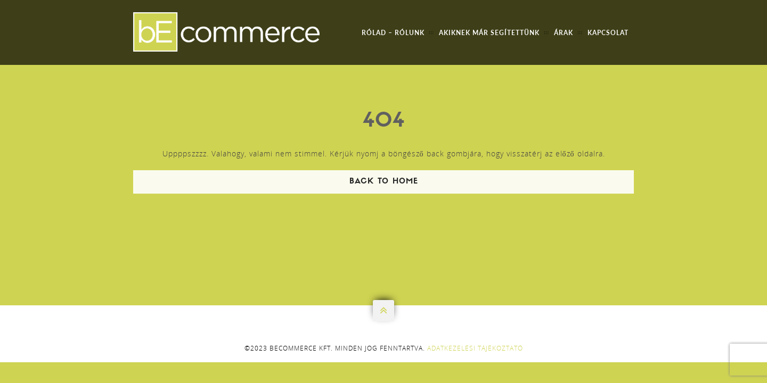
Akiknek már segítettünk (489, 33)
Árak (563, 33)
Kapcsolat (608, 33)
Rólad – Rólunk (393, 33)
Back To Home (383, 182)
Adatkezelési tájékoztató (475, 348)
